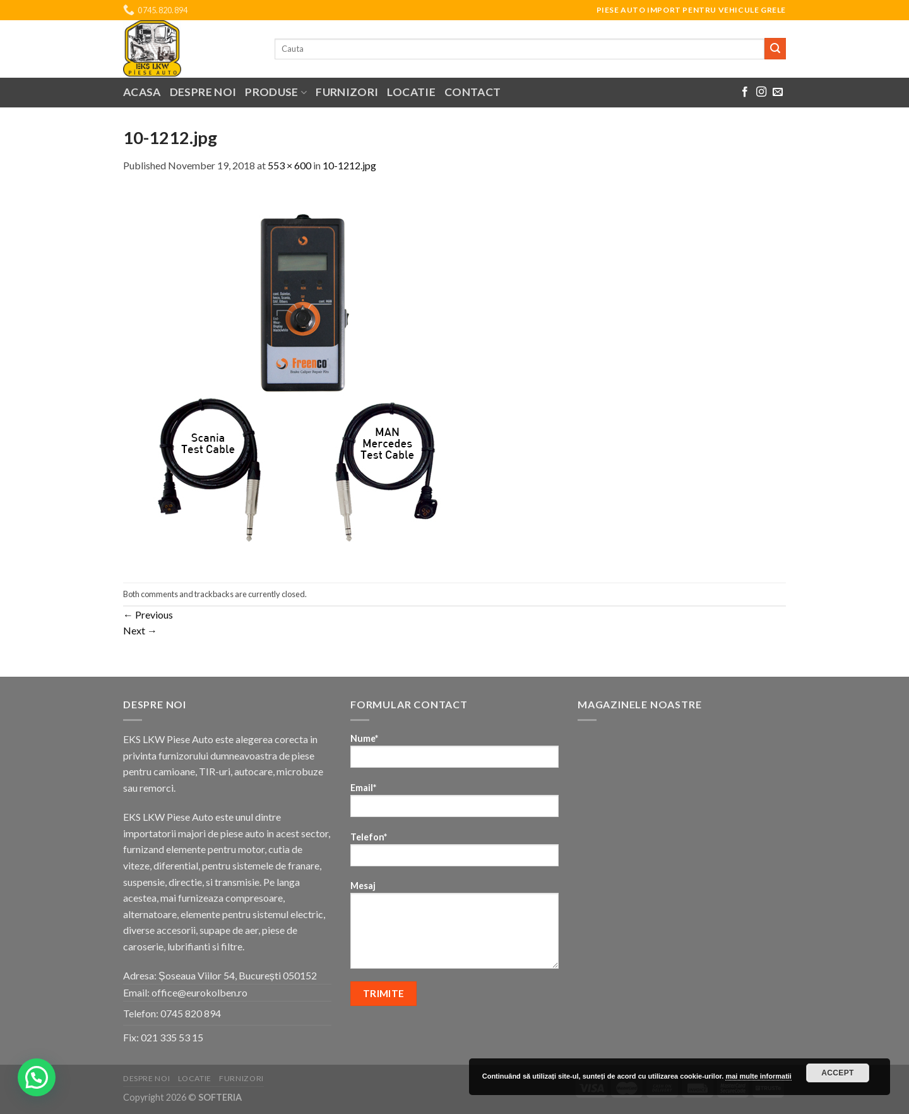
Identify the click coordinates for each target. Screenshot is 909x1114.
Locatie (411, 92)
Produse (276, 92)
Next (140, 630)
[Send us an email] (778, 92)
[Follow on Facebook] (745, 92)
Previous (148, 614)
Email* (454, 804)
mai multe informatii (758, 1076)
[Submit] (775, 48)
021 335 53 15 (172, 1037)
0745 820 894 (190, 1013)
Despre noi (203, 92)
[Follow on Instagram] (761, 92)
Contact (472, 92)
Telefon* (454, 853)
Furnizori (347, 92)
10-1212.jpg (349, 165)
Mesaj (454, 929)
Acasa (142, 92)
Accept (837, 1073)
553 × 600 (289, 165)
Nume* (454, 755)
